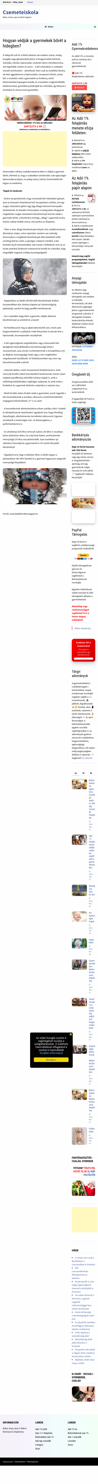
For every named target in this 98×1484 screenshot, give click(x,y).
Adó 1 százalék (74, 1437)
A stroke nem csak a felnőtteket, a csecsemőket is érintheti (83, 1261)
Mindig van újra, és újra (92, 890)
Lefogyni (39, 1444)
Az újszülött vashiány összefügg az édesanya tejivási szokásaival (83, 1326)
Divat (37, 1448)
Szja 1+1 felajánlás (43, 1433)
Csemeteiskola (20, 12)
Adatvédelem (20, 1461)
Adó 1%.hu (72, 1429)
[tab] (76, 773)
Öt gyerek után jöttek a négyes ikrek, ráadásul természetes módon (83, 1353)
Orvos (70, 1444)
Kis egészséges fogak (92, 917)
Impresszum (8, 1461)
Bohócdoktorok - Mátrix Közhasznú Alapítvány (92, 1100)
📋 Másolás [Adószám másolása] (79, 87)
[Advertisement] (34, 149)
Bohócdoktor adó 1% (44, 1437)
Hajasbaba (91, 941)
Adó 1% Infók (41, 1429)
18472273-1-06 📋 (35, 126)
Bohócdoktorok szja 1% (78, 1433)
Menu (49, 26)
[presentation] (76, 773)
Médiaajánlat (32, 1461)
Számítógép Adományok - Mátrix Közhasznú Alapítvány (92, 1059)
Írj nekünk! (87, 758)
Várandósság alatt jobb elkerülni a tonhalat (82, 1343)
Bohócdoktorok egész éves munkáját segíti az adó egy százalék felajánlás (92, 799)
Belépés (30, 2)
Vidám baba (92, 1130)
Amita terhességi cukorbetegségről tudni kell (83, 1315)
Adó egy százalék (43, 1441)
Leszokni (72, 1441)
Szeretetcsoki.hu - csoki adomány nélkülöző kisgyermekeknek (92, 1013)
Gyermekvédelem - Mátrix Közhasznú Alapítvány (92, 970)
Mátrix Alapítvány (83, 628)
